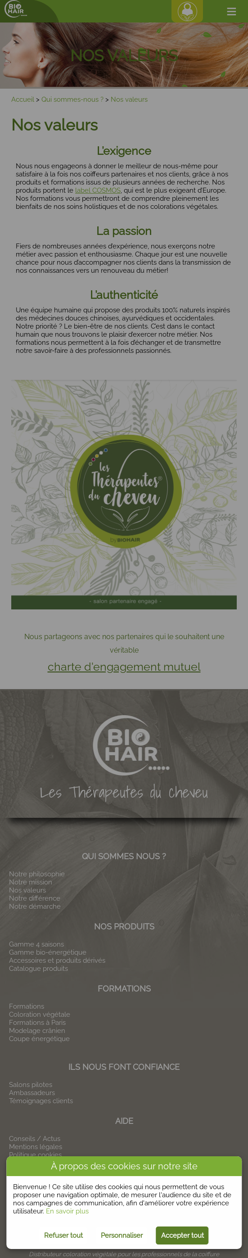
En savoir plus (67, 1211)
